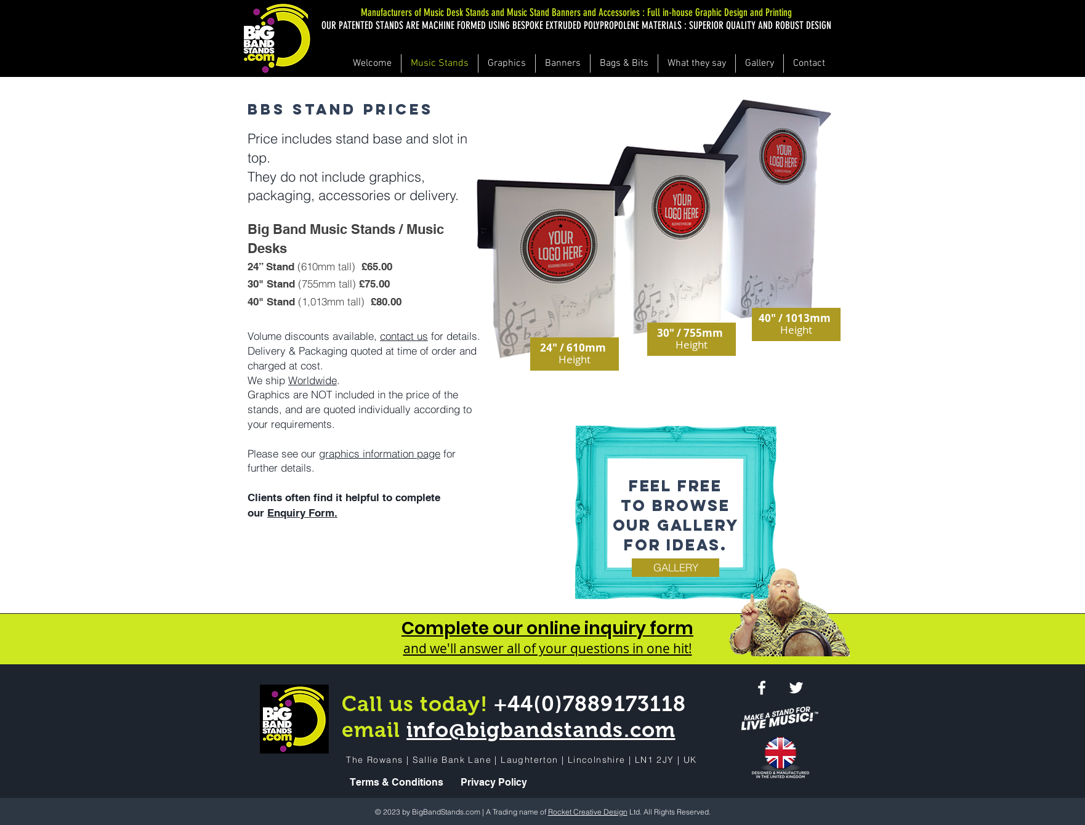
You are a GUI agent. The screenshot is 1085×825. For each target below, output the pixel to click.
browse (691, 505)
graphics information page (379, 453)
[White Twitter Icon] (796, 687)
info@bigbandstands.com (540, 729)
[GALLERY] (675, 567)
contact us (404, 335)
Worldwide (312, 380)
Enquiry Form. (302, 513)
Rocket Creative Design (587, 811)
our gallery (676, 525)
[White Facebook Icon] (761, 687)
